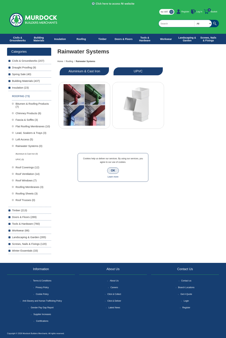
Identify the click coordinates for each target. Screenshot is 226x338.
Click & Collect (114, 294)
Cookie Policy (42, 294)
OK (113, 170)
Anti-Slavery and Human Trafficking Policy (42, 301)
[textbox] (185, 23)
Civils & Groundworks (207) (28, 60)
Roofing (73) (21, 96)
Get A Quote (186, 294)
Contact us (186, 280)
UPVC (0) (20, 159)
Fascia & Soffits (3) (27, 119)
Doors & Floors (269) (24, 216)
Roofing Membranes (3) (29, 186)
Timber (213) (19, 210)
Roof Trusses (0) (25, 200)
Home (60, 61)
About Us (114, 280)
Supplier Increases (42, 314)
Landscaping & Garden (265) (29, 237)
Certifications (42, 321)
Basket (214, 11)
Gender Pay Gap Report (42, 307)
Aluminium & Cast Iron (84, 71)
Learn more (113, 177)
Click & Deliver (114, 301)
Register (185, 11)
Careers (114, 287)
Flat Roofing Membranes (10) (33, 126)
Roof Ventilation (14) (28, 173)
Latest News (114, 307)
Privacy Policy (42, 287)
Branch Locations (186, 287)
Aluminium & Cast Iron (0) (27, 154)
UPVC (138, 71)
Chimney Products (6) (28, 113)
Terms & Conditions (42, 280)
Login (186, 301)
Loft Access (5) (24, 139)
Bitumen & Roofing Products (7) (32, 105)
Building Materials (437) (26, 80)
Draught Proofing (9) (24, 67)
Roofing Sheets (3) (27, 193)
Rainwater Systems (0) (29, 145)
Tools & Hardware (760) (26, 223)
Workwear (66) (20, 230)
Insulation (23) (20, 87)
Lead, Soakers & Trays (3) (31, 132)
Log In (199, 11)
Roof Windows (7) (26, 180)
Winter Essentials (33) (25, 250)
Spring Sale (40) (21, 74)
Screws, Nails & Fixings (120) (29, 243)
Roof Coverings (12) (27, 167)
